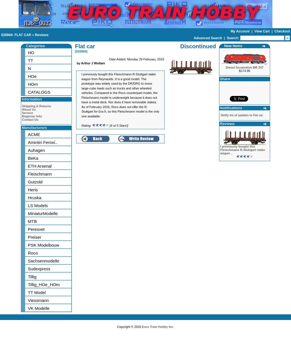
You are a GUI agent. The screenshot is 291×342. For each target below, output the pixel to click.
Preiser (34, 237)
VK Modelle (39, 308)
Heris (33, 189)
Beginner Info (32, 116)
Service (27, 113)
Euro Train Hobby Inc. (158, 326)
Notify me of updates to (242, 115)
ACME (34, 134)
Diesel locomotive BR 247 (245, 67)
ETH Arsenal (40, 166)
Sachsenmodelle (43, 260)
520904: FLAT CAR (16, 35)
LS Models (38, 205)
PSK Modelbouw (43, 245)
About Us (29, 109)
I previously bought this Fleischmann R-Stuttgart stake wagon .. (242, 150)
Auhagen (36, 150)
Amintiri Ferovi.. (42, 142)
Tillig (32, 276)
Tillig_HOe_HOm (44, 284)
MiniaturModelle (43, 213)
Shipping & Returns (36, 106)
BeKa (33, 158)
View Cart (262, 31)
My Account (241, 31)
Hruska (34, 197)
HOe (32, 76)
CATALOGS (39, 92)
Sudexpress (39, 268)
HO (31, 52)
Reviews (41, 35)
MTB (32, 221)
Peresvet (36, 229)
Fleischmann (40, 174)
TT (30, 60)
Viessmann (38, 300)
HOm (33, 84)
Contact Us (30, 119)
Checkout (282, 31)
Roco (33, 253)
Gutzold (35, 181)
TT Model (37, 292)
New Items (233, 46)
